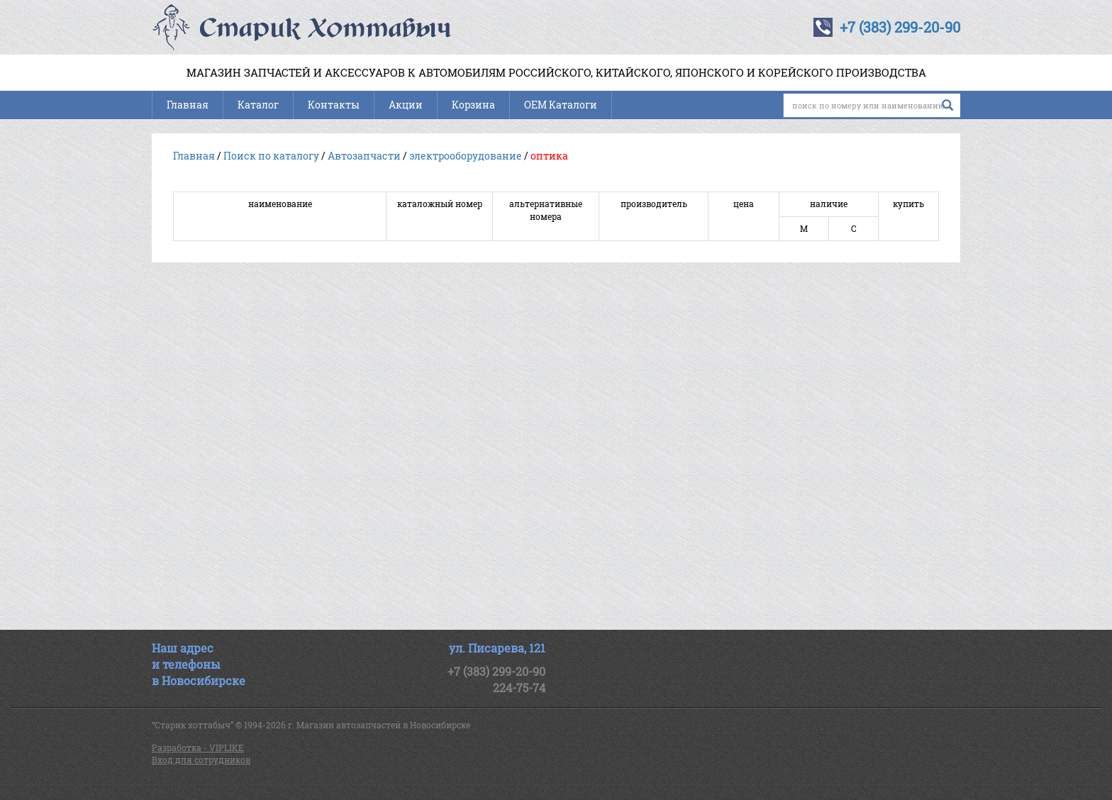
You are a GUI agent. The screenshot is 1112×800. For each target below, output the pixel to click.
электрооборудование (465, 155)
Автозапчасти (364, 155)
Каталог (258, 104)
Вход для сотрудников (201, 759)
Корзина (473, 104)
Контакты (334, 104)
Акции (406, 104)
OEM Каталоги (560, 104)
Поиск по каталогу (271, 155)
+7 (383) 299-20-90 (900, 27)
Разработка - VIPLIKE (198, 747)
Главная (187, 104)
